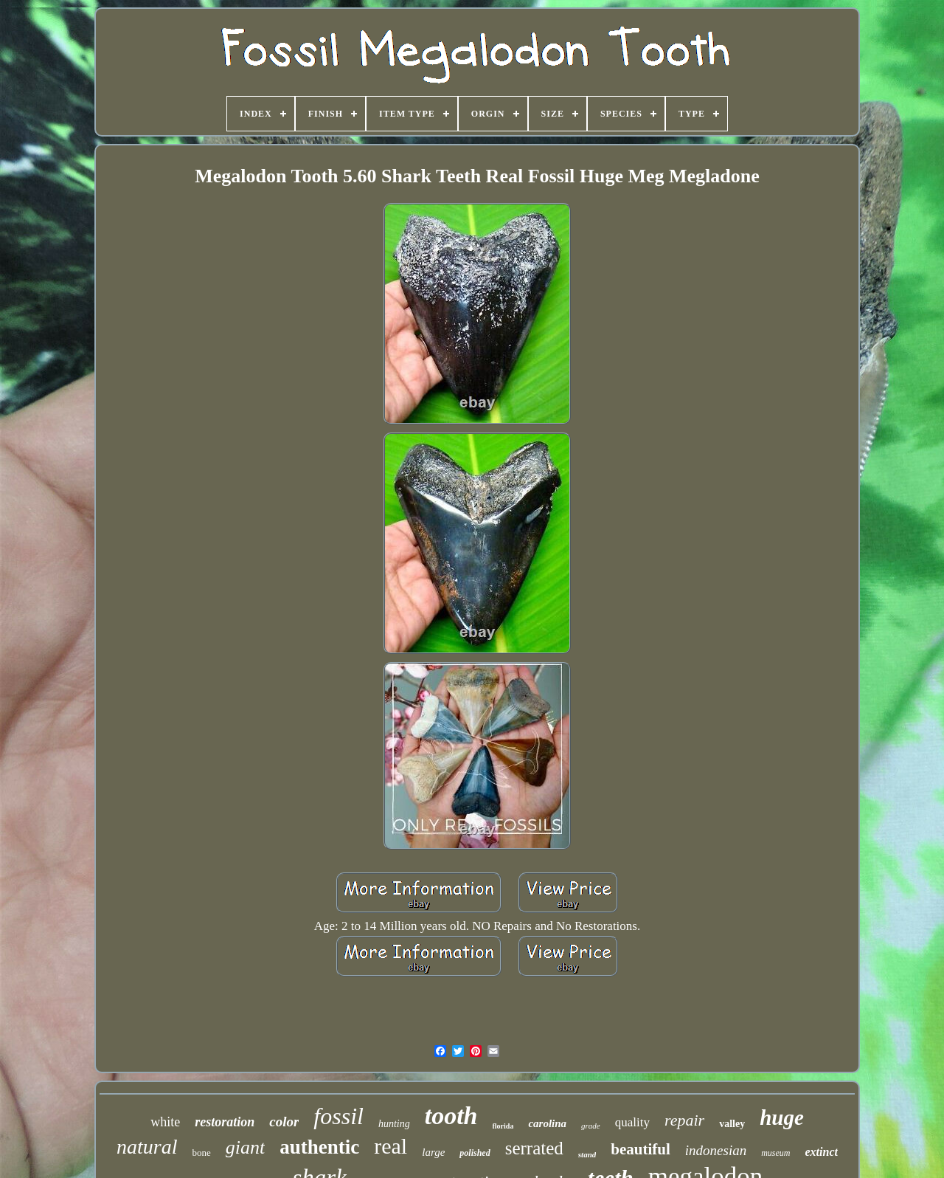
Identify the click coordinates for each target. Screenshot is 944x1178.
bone (201, 1152)
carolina (547, 1123)
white (165, 1122)
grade (590, 1125)
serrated (534, 1148)
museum (775, 1153)
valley (732, 1123)
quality (632, 1122)
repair (684, 1120)
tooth (451, 1115)
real (390, 1146)
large (433, 1152)
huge (782, 1117)
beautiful (640, 1149)
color (284, 1121)
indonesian (715, 1150)
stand (587, 1154)
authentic (319, 1147)
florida (503, 1126)
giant (245, 1147)
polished (474, 1153)
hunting (394, 1123)
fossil (338, 1116)
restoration (224, 1122)
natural (147, 1146)
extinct (821, 1152)
